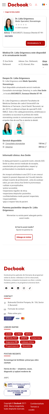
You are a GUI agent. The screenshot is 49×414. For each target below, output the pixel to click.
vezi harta (9, 36)
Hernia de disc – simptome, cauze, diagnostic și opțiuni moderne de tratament (18, 370)
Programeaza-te (35, 43)
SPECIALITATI (11, 338)
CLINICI (18, 334)
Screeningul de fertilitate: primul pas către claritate (21, 361)
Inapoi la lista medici (11, 12)
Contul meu (36, 338)
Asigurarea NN (12, 342)
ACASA (8, 334)
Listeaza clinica (27, 342)
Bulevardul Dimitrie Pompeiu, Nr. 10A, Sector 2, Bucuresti (26, 303)
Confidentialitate (37, 404)
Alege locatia (45, 64)
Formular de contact (16, 309)
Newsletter (26, 346)
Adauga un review (24, 237)
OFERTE (24, 338)
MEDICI (28, 334)
